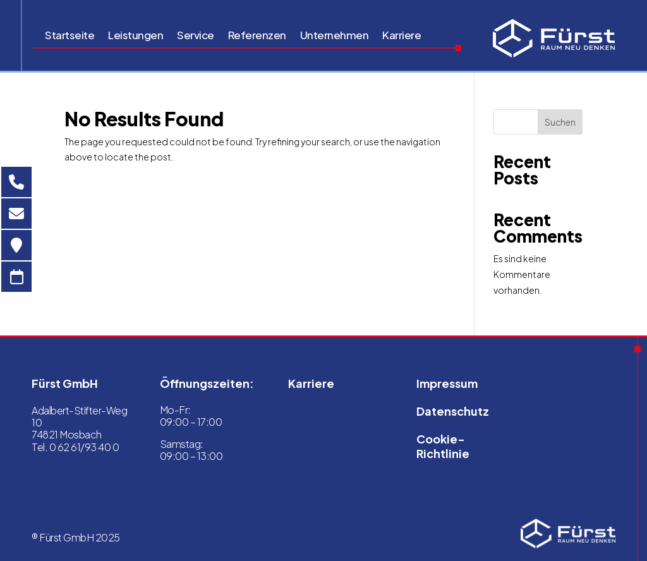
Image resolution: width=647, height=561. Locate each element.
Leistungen (135, 36)
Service (195, 36)
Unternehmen (334, 36)
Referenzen (257, 36)
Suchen (560, 122)
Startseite (69, 36)
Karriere (401, 36)
